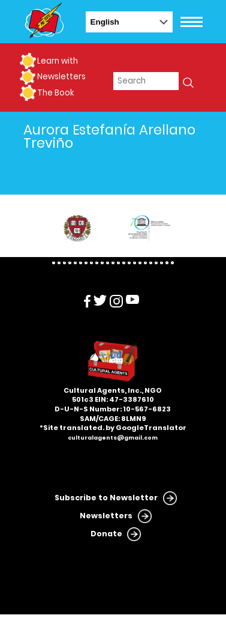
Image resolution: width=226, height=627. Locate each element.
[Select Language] (129, 21)
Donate (106, 534)
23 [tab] (172, 262)
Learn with (57, 61)
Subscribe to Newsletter (106, 497)
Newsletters (61, 76)
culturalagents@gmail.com (113, 437)
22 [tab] (166, 262)
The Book (55, 92)
